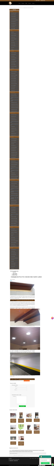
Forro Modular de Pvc (13, 21)
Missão (26, 3)
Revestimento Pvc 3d (13, 174)
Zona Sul (29, 451)
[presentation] (16, 392)
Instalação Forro (13, 131)
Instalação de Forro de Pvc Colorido (14, 98)
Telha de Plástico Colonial (14, 230)
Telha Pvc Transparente (13, 242)
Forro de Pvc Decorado (13, 35)
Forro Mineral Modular (13, 18)
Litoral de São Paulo (16, 450)
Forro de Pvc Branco (13, 73)
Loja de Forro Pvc (13, 90)
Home (19, 3)
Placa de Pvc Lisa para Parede (14, 181)
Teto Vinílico (12, 261)
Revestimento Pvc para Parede (14, 176)
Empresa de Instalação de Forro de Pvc (14, 124)
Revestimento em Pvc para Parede (14, 171)
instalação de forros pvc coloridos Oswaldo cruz (28, 432)
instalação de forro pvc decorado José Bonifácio (28, 420)
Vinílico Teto (12, 268)
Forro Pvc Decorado (13, 45)
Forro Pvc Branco (13, 42)
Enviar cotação (22, 406)
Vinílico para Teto (13, 266)
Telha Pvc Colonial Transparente (14, 240)
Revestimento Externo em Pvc (14, 193)
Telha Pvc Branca (13, 237)
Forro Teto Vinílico (13, 251)
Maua (20, 450)
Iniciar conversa (45, 463)
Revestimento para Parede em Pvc (14, 195)
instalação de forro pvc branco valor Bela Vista (13, 432)
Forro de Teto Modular (13, 54)
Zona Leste (43, 450)
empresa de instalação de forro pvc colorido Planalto (13, 420)
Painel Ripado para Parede (14, 152)
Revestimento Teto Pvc (13, 203)
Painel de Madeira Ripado (14, 138)
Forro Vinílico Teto (13, 256)
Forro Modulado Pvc (13, 59)
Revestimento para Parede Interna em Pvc (14, 198)
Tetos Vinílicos (11, 247)
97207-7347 (43, 0)
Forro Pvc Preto (13, 88)
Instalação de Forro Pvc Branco (14, 104)
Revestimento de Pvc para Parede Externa (14, 191)
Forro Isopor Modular (13, 16)
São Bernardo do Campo (35, 450)
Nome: (21, 386)
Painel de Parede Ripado (13, 140)
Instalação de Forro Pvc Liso (14, 109)
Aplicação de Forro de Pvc (14, 114)
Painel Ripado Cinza (13, 145)
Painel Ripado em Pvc (13, 150)
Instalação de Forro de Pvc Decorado (14, 100)
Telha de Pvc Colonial (13, 212)
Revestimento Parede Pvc (14, 200)
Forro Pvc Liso (12, 47)
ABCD (13, 450)
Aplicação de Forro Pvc (13, 116)
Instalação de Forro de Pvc (14, 95)
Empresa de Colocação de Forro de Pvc (14, 122)
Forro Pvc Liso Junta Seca (14, 83)
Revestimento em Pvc (12, 159)
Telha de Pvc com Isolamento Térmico (14, 214)
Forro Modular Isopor (13, 23)
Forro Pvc (11, 30)
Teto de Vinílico (12, 259)
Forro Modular (11, 11)
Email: (21, 388)
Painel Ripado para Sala (13, 155)
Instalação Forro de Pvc (13, 133)
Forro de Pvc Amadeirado (14, 71)
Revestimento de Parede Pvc (14, 164)
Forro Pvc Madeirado (13, 85)
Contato (33, 3)
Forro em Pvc (12, 40)
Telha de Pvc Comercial (13, 216)
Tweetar (11, 280)
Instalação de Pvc (13, 126)
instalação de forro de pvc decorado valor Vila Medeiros (36, 432)
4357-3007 (37, 0)
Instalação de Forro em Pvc (14, 102)
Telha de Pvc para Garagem (14, 218)
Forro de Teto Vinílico (13, 249)
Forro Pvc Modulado (13, 64)
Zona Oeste (23, 451)
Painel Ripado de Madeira (14, 147)
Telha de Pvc (11, 205)
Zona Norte (17, 451)
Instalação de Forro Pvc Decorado (14, 107)
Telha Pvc (12, 235)
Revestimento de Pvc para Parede (14, 168)
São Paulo (40, 450)
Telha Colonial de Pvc (13, 207)
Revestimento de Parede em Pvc (14, 162)
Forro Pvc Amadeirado (13, 78)
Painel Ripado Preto (13, 157)
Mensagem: (20, 400)
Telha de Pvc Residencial (13, 223)
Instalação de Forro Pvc (12, 92)
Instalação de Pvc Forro (13, 128)
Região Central (22, 450)
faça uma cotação (26, 380)
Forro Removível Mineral (13, 66)
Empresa (23, 3)
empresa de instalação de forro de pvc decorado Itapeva (21, 443)
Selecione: (11, 450)
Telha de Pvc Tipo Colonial (14, 225)
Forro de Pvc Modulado (13, 52)
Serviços (29, 3)
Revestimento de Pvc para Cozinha (14, 189)
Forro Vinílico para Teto (13, 254)
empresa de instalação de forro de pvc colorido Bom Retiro (21, 420)
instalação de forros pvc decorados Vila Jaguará (21, 432)
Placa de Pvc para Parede (14, 183)
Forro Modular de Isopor (13, 61)
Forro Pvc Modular (13, 28)
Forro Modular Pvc (13, 26)
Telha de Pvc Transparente (14, 232)
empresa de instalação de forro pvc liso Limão (13, 443)
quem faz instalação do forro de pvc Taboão (36, 420)
